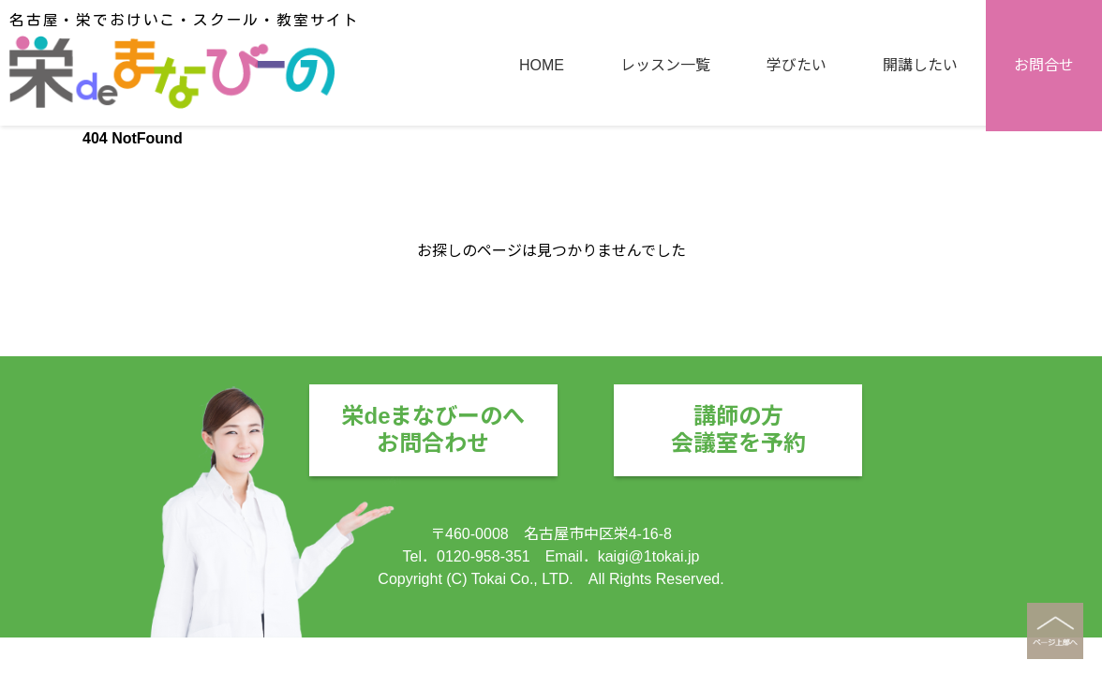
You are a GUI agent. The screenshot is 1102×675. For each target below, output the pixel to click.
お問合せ (1044, 65)
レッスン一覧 (665, 65)
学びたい (796, 65)
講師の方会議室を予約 (738, 429)
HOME (541, 65)
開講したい (920, 65)
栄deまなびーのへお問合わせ (433, 429)
